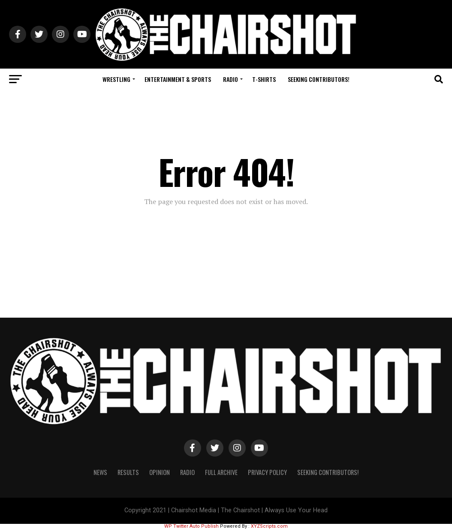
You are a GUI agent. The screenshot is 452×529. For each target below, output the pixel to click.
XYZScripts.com (269, 526)
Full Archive (221, 472)
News (100, 472)
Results (128, 472)
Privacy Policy (267, 472)
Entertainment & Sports (178, 79)
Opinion (159, 472)
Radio (230, 79)
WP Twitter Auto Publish (191, 526)
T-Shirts (264, 79)
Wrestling (116, 79)
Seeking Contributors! (319, 79)
